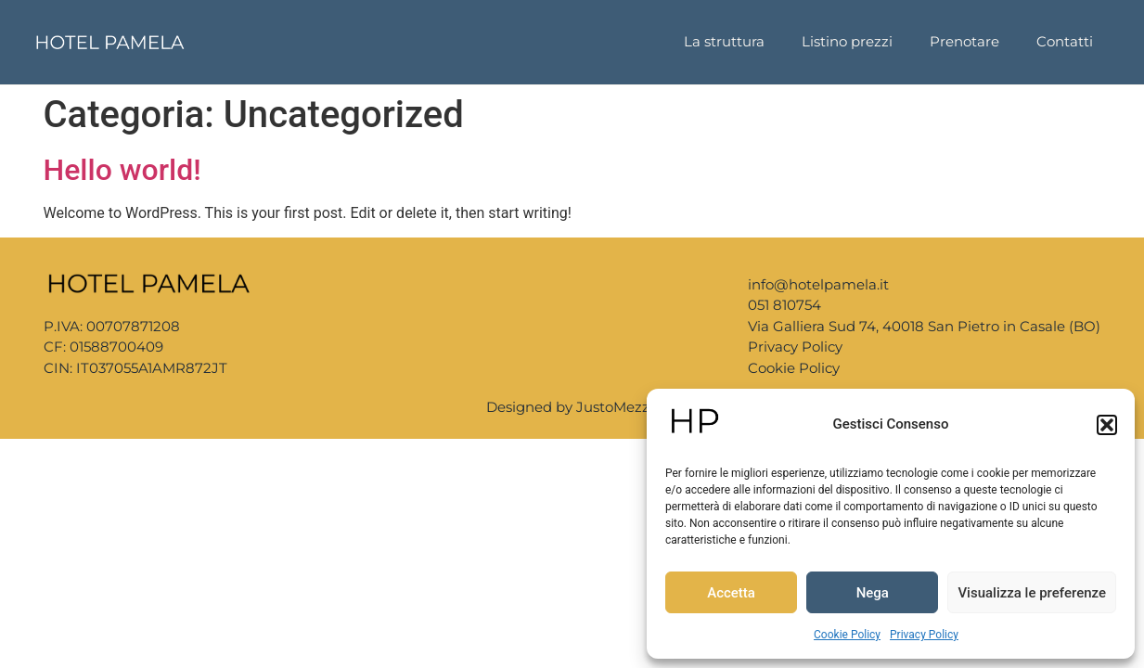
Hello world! (122, 169)
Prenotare (964, 41)
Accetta (731, 592)
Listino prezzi (847, 41)
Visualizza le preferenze (1032, 592)
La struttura (724, 41)
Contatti (1064, 41)
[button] (1107, 425)
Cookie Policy (847, 634)
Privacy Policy (924, 634)
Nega (872, 592)
